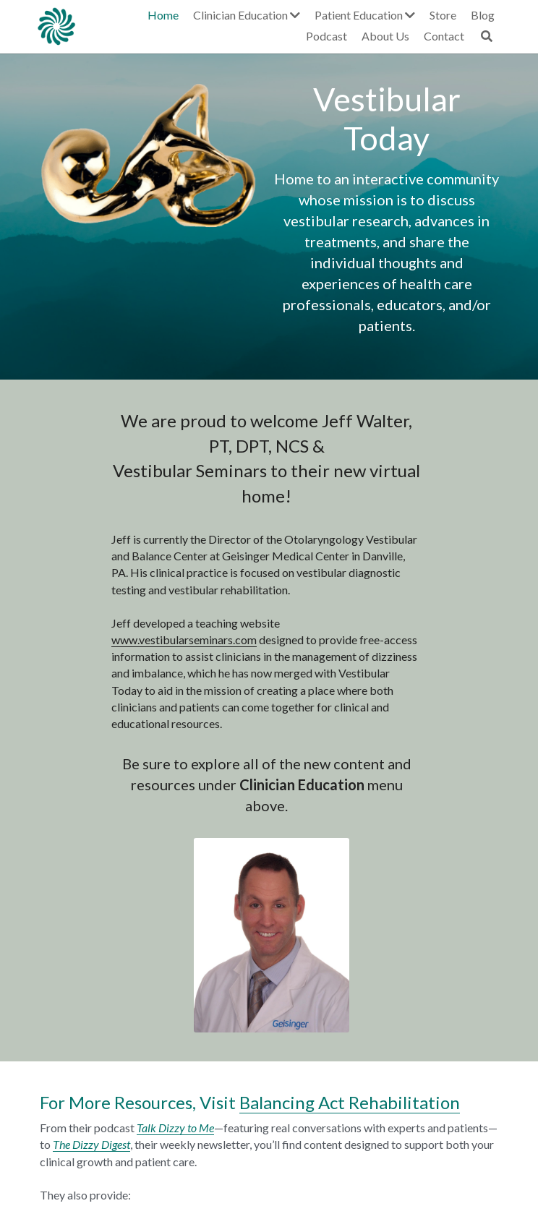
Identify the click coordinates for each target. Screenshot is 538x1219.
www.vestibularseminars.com (107, 639)
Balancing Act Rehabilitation (346, 907)
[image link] (56, 25)
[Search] (493, 36)
